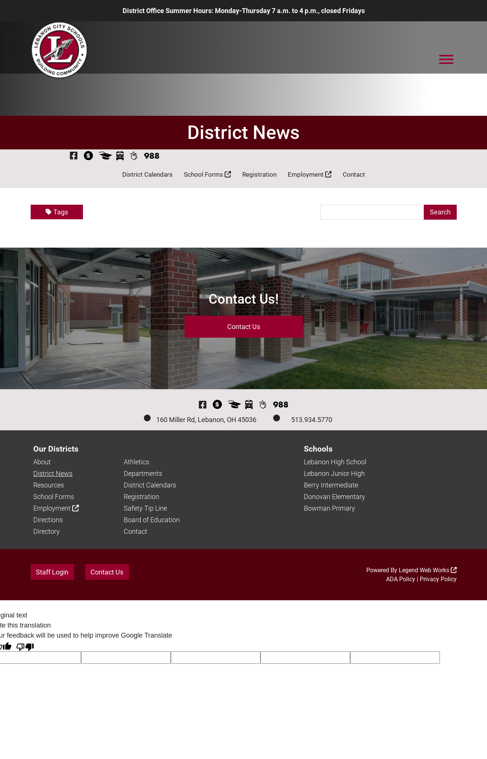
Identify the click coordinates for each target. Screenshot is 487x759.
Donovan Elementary (334, 497)
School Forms (207, 175)
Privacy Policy (438, 579)
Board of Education (152, 520)
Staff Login (52, 572)
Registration (259, 175)
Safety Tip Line (145, 508)
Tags (57, 212)
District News (53, 473)
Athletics (136, 462)
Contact (354, 175)
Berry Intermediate (331, 485)
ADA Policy (400, 579)
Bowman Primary (329, 508)
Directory (46, 531)
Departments (143, 473)
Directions (48, 520)
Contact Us (243, 327)
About (42, 462)
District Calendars (147, 175)
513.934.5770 (311, 420)
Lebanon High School (335, 462)
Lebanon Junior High (334, 473)
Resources (48, 485)
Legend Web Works (428, 570)
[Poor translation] (25, 646)
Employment (310, 175)
